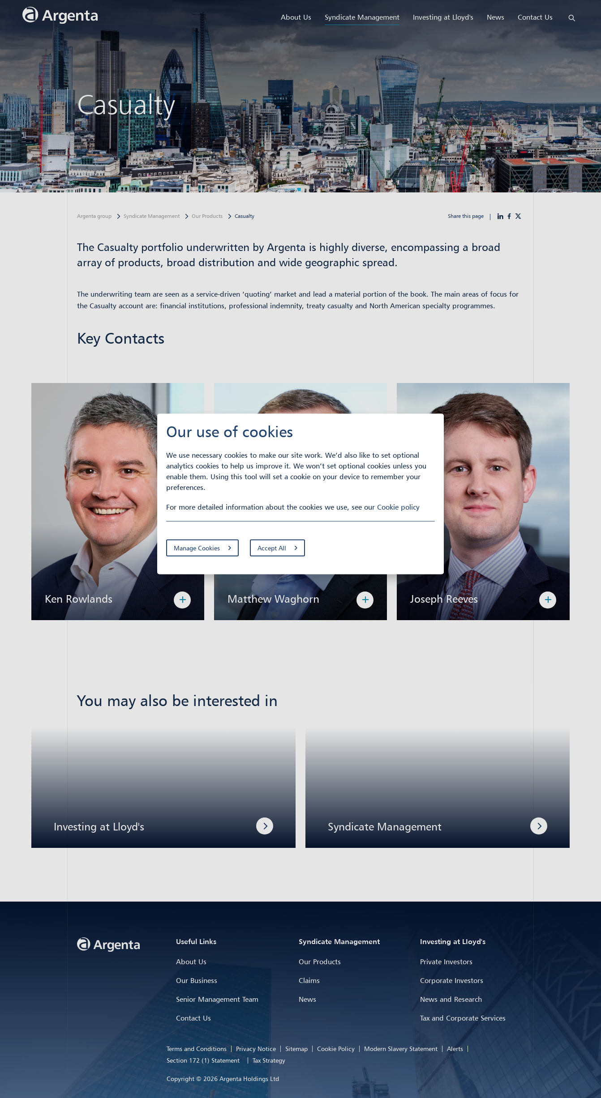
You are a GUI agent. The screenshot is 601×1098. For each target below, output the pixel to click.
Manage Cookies (197, 548)
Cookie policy (398, 506)
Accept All (272, 548)
